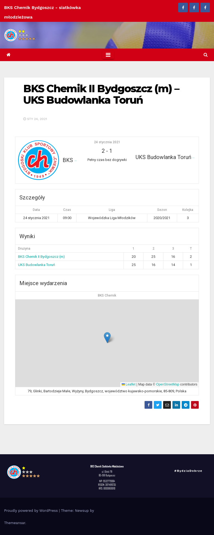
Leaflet (129, 384)
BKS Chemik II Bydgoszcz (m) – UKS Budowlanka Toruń (101, 94)
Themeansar (14, 523)
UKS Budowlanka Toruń (36, 265)
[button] (206, 54)
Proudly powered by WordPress (31, 511)
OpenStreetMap (167, 384)
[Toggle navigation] (108, 55)
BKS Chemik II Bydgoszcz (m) (41, 257)
